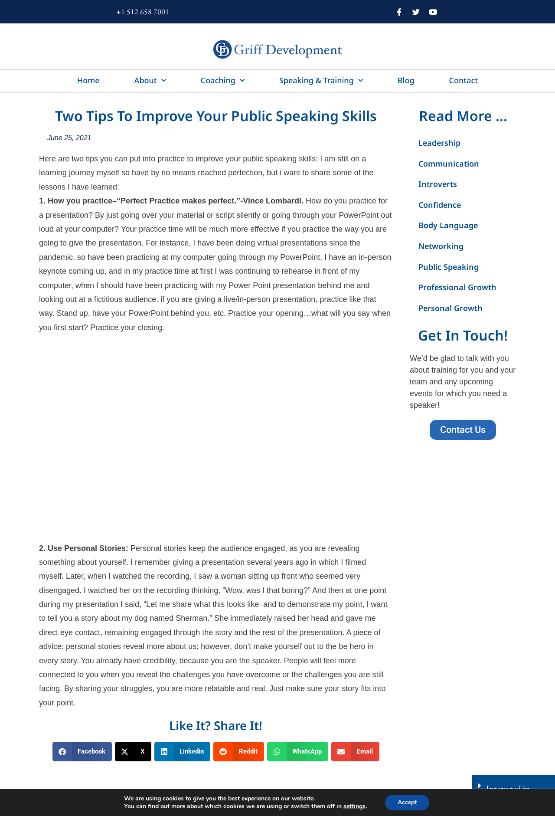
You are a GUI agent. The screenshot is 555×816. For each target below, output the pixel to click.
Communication (448, 163)
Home (88, 80)
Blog (406, 80)
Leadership (439, 143)
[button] (82, 751)
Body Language (448, 225)
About (150, 81)
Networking (441, 246)
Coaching (223, 81)
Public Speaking (448, 267)
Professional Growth (457, 287)
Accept (407, 802)
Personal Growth (450, 308)
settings (354, 806)
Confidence (439, 205)
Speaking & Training (321, 81)
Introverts (437, 184)
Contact (463, 80)
